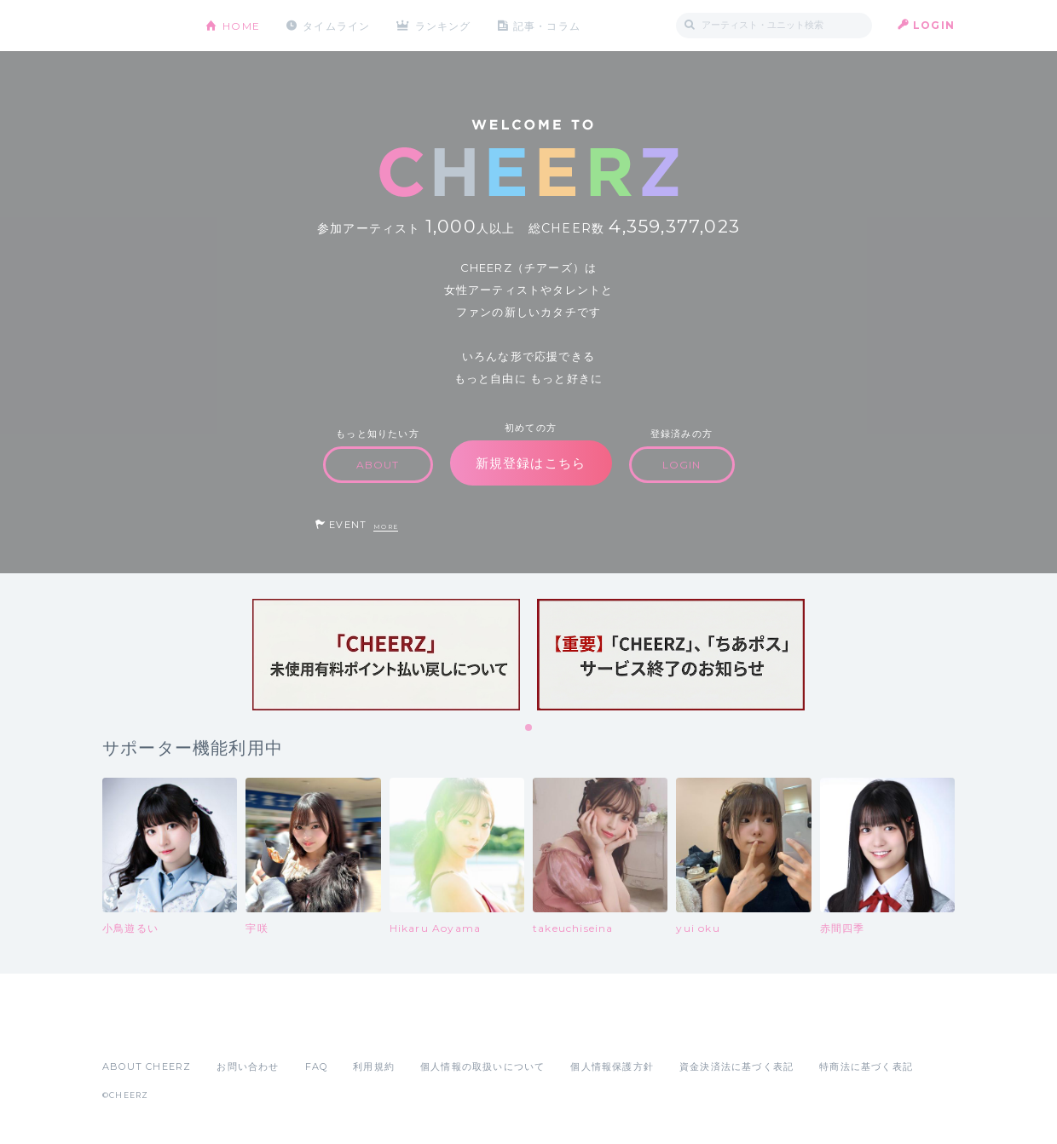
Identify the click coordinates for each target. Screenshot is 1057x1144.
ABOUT (378, 464)
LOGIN (934, 25)
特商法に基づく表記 (866, 1066)
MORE (385, 527)
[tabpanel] (386, 654)
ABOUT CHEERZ (146, 1066)
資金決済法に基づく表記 (736, 1066)
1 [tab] (529, 728)
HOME (241, 25)
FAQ (316, 1066)
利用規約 (374, 1066)
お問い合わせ (248, 1066)
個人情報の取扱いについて (482, 1066)
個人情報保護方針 (612, 1066)
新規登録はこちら (531, 463)
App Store (141, 1029)
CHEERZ (141, 26)
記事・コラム (547, 25)
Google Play (231, 1029)
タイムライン (336, 25)
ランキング (444, 25)
